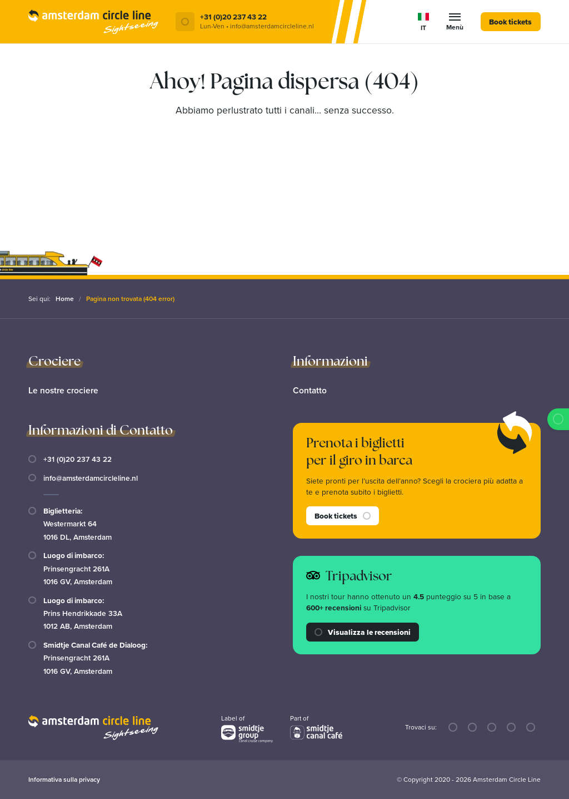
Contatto (310, 389)
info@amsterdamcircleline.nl (90, 477)
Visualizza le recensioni (363, 631)
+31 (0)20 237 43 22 (77, 458)
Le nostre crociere (63, 389)
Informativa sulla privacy (64, 780)
